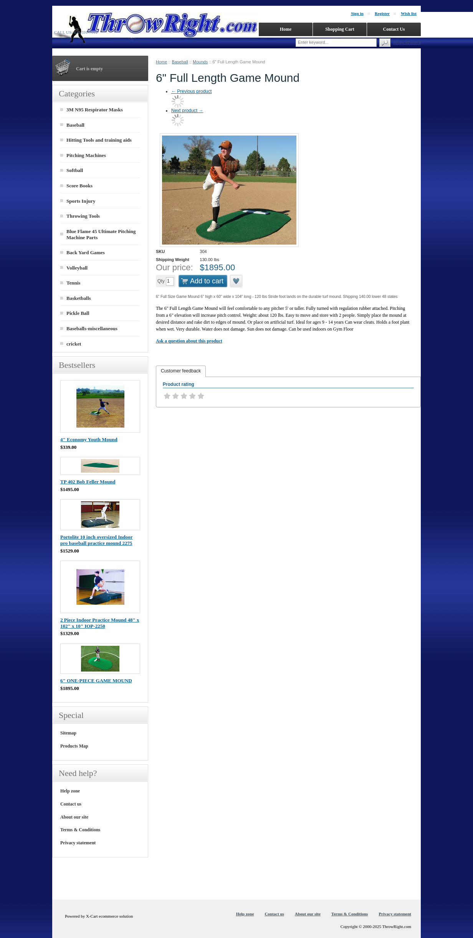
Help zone (70, 791)
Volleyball (77, 268)
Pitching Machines (86, 155)
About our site (74, 817)
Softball (74, 170)
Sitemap (68, 733)
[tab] (181, 371)
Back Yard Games (85, 252)
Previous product (191, 91)
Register (382, 13)
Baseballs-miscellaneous (91, 328)
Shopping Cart (339, 29)
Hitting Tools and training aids (99, 140)
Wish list (409, 13)
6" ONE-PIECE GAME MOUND (96, 680)
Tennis (73, 283)
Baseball (180, 62)
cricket (73, 344)
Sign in (357, 13)
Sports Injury (81, 201)
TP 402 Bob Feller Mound (88, 482)
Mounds (200, 62)
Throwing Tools (83, 216)
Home (161, 62)
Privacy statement (78, 842)
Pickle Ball (77, 313)
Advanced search (407, 42)
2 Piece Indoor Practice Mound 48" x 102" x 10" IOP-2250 (99, 623)
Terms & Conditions (80, 829)
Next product (187, 110)
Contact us (70, 804)
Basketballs (78, 298)
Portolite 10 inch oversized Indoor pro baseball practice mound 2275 (96, 540)
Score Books (79, 186)
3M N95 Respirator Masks (94, 109)
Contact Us (394, 29)
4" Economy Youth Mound (88, 439)
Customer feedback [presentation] (181, 371)
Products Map (74, 746)
